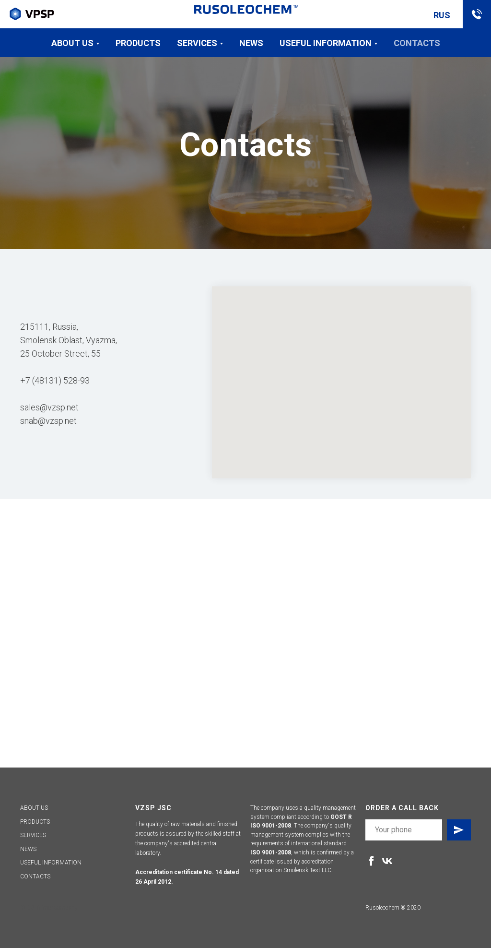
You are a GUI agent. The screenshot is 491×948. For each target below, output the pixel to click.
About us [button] (72, 43)
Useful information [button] (326, 43)
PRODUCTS (35, 821)
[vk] (387, 861)
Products (138, 43)
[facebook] (371, 861)
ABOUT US (34, 807)
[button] (477, 14)
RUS (441, 15)
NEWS (28, 849)
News (251, 43)
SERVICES (33, 835)
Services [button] (197, 43)
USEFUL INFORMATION (51, 862)
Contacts (417, 43)
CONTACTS (35, 876)
